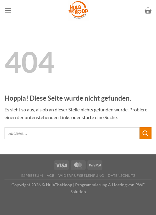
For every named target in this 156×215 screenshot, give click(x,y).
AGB (51, 175)
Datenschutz (121, 175)
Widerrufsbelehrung (81, 175)
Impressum (32, 175)
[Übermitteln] (146, 133)
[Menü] (8, 10)
